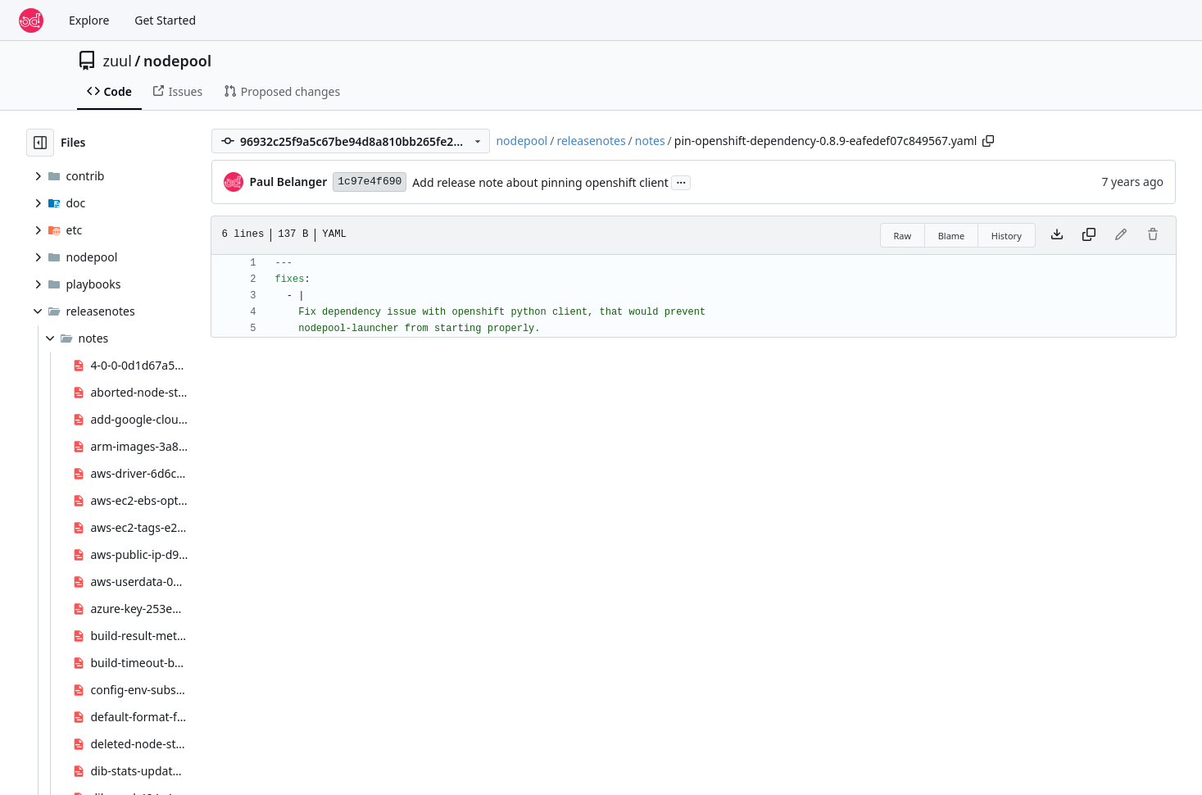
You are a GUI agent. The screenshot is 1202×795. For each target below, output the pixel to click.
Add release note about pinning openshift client (540, 182)
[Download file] (1057, 235)
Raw (903, 235)
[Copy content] (1089, 235)
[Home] (31, 20)
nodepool (177, 60)
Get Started (165, 20)
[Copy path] (988, 141)
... (681, 181)
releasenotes (590, 140)
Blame (951, 235)
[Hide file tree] (40, 143)
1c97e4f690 (369, 181)
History (1006, 235)
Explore (89, 20)
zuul (117, 60)
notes (650, 140)
